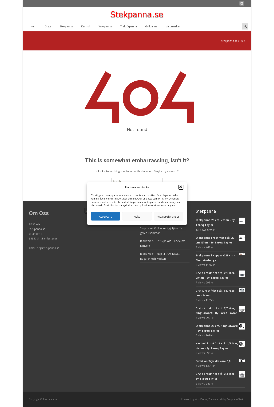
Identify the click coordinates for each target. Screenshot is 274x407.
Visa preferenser (168, 216)
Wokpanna (105, 28)
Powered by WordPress (194, 399)
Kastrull (85, 28)
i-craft (220, 399)
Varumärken (173, 28)
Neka (137, 216)
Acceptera (105, 216)
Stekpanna (66, 28)
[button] (181, 187)
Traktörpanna (128, 28)
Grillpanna (151, 28)
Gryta (48, 28)
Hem (33, 28)
